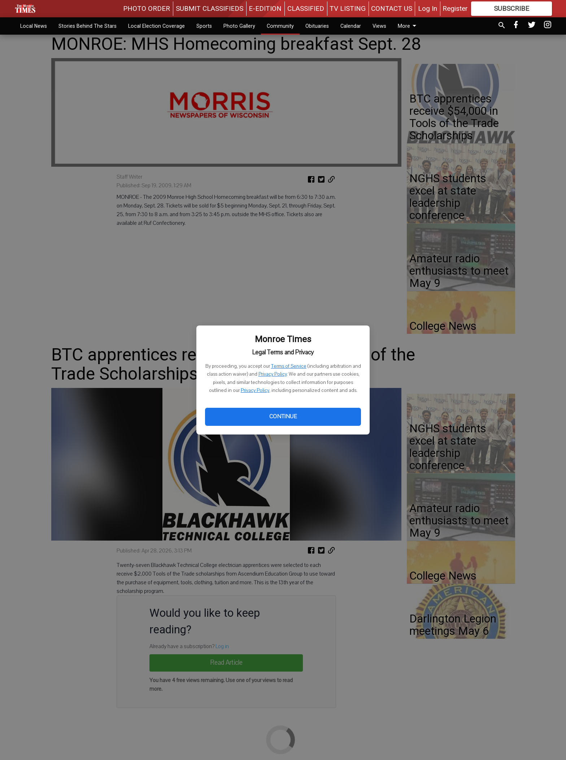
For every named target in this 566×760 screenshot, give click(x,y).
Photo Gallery (239, 26)
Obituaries (317, 26)
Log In (427, 8)
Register (455, 8)
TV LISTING (348, 8)
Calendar (350, 26)
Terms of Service (288, 366)
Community (280, 26)
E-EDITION (265, 8)
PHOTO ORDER (146, 8)
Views (379, 26)
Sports (204, 26)
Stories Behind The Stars (87, 26)
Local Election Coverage (156, 26)
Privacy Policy (272, 374)
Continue (283, 416)
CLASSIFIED (305, 8)
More (408, 26)
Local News (33, 26)
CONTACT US (391, 8)
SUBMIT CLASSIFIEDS (209, 8)
